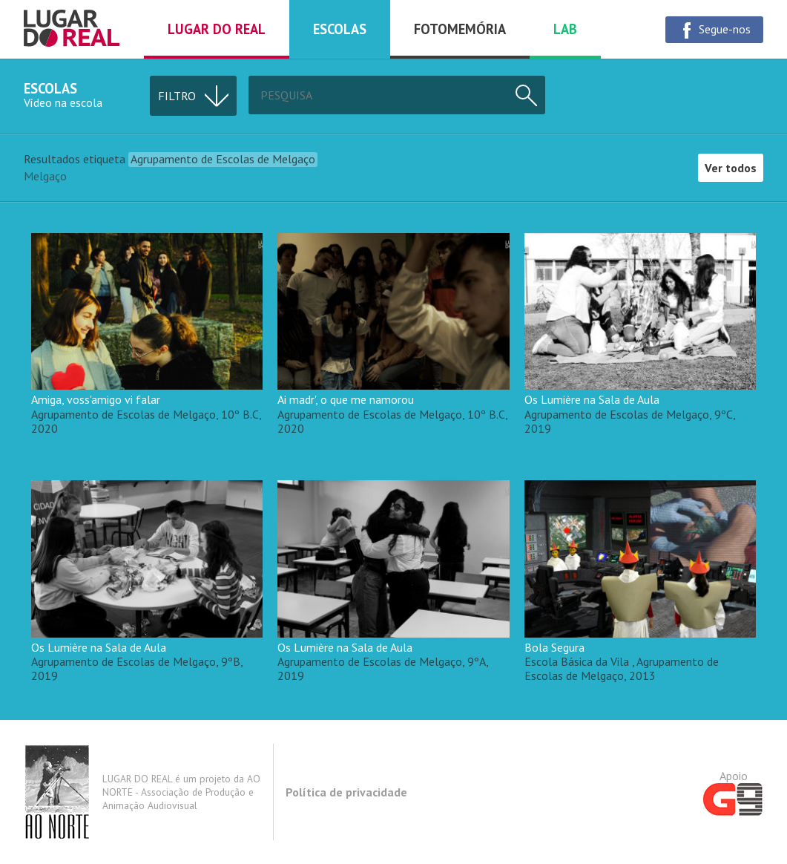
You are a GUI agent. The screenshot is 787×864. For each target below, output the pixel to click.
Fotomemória (460, 29)
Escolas (339, 29)
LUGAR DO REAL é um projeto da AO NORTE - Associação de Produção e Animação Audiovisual (142, 792)
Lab (565, 29)
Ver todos (731, 167)
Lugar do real (217, 29)
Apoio (733, 792)
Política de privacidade (346, 792)
